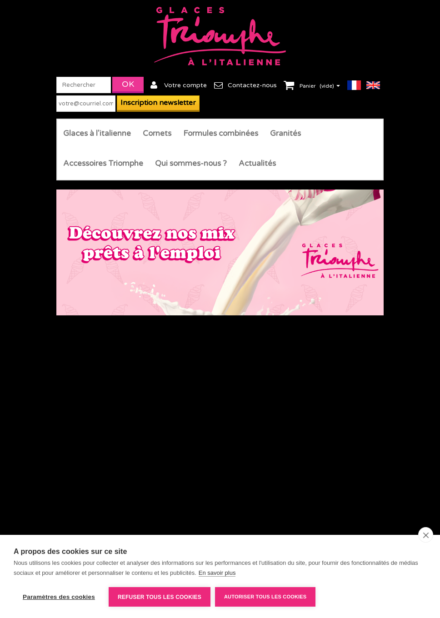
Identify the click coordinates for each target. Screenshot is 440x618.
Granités (285, 133)
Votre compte (185, 85)
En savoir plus (217, 572)
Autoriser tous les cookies (265, 596)
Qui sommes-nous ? (191, 163)
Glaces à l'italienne (97, 133)
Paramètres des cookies (59, 596)
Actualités (257, 163)
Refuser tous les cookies (159, 597)
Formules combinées (220, 133)
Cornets (157, 133)
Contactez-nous (252, 85)
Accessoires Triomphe (103, 163)
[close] (425, 535)
